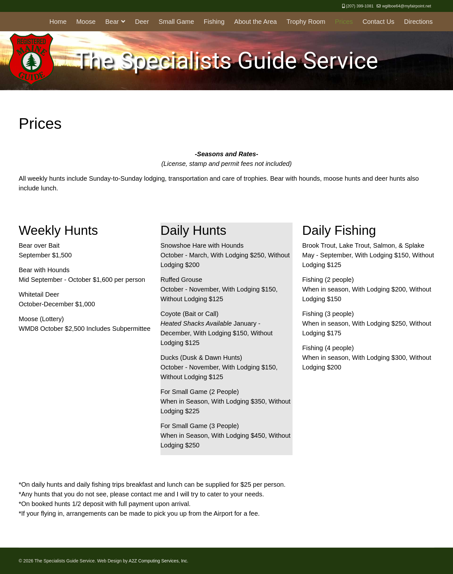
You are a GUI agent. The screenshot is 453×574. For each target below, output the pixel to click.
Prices (344, 21)
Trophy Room (305, 21)
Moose (86, 21)
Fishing (214, 21)
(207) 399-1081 (359, 6)
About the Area (255, 21)
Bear (112, 21)
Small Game (176, 21)
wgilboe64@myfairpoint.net (406, 6)
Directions (418, 21)
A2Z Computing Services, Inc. (158, 560)
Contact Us (378, 21)
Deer (142, 21)
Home (57, 21)
